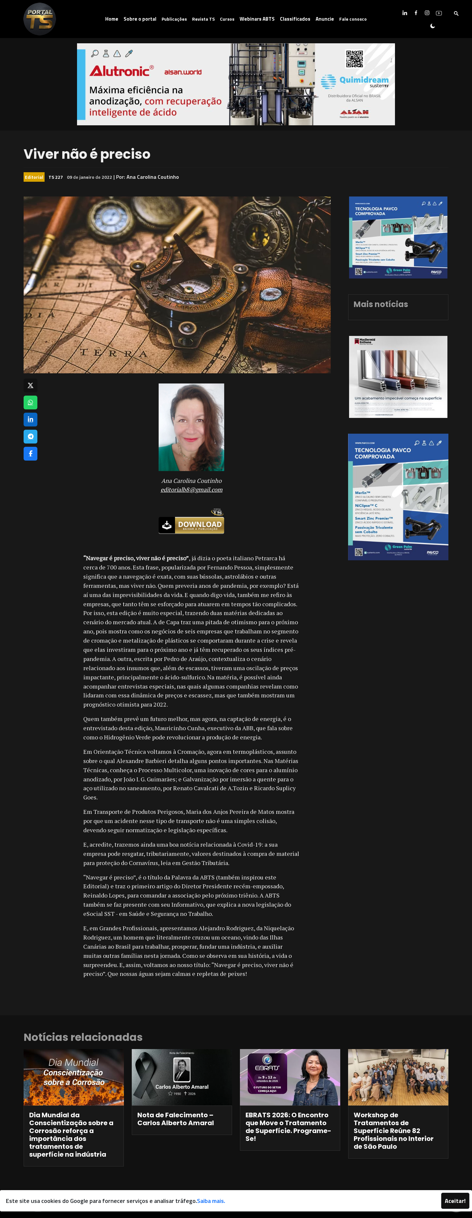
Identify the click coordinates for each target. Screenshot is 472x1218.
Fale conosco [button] (353, 18)
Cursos (227, 18)
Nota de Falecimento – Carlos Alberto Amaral (175, 1118)
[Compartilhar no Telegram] (30, 437)
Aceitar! (455, 1200)
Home (111, 19)
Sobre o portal (140, 19)
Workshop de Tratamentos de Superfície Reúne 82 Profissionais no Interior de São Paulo (394, 1130)
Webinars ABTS (257, 19)
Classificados (295, 19)
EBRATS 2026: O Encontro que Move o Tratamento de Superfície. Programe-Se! (288, 1126)
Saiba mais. (211, 1200)
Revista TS (203, 18)
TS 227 (56, 177)
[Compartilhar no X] (30, 385)
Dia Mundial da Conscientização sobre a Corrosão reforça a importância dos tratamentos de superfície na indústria (71, 1134)
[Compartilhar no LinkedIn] (30, 419)
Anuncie (325, 19)
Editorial (34, 177)
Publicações (174, 18)
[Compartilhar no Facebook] (30, 454)
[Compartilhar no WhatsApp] (30, 402)
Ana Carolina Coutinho (153, 177)
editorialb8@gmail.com (192, 489)
